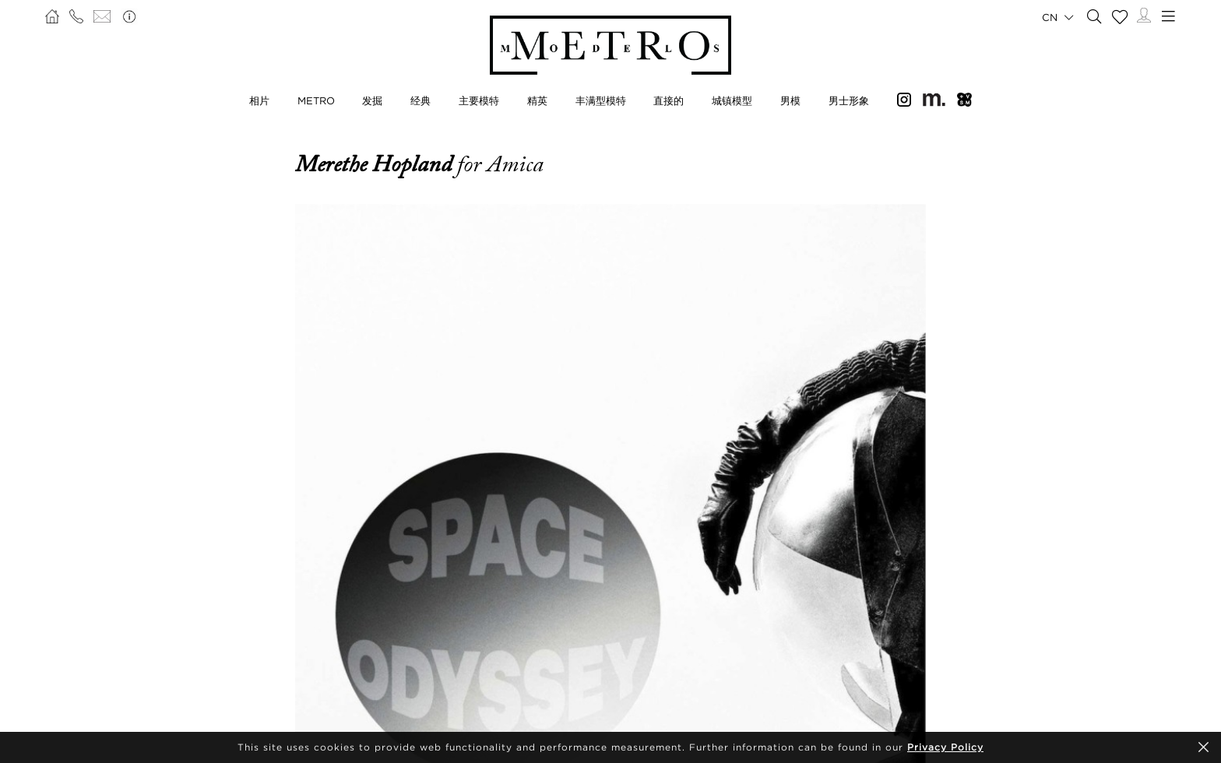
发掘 (372, 100)
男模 (790, 100)
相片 (259, 100)
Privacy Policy (945, 747)
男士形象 (849, 100)
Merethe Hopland (376, 164)
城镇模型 (732, 100)
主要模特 (479, 100)
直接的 (668, 100)
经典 (420, 100)
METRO (316, 100)
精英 (537, 100)
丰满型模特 (600, 100)
